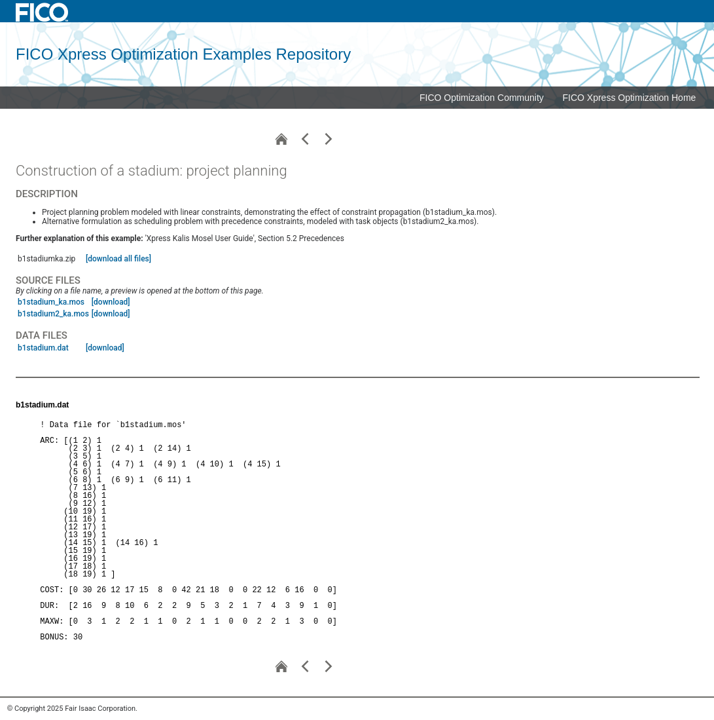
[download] (111, 302)
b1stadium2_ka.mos (53, 313)
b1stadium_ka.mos (51, 302)
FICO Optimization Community (481, 97)
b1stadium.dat (43, 347)
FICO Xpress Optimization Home (629, 97)
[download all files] (118, 258)
